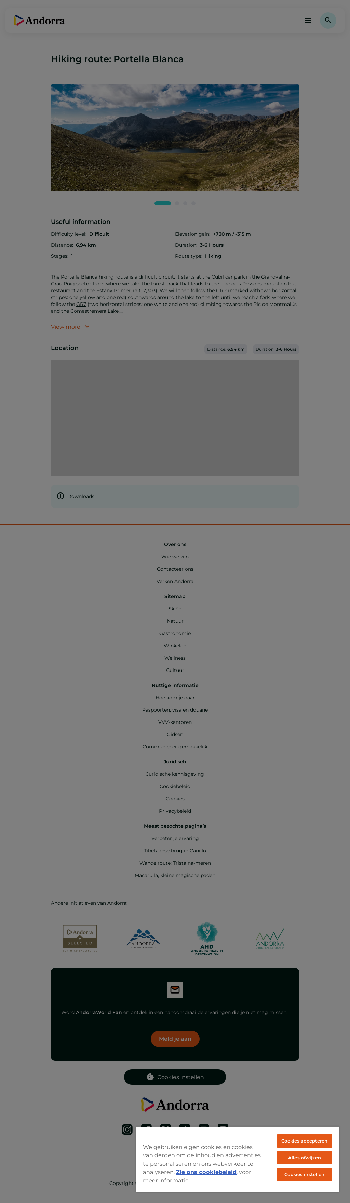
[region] (237, 1159)
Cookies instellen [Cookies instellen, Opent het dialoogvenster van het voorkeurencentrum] (304, 1174)
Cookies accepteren (304, 1141)
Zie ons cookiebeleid (206, 1171)
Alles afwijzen (304, 1157)
